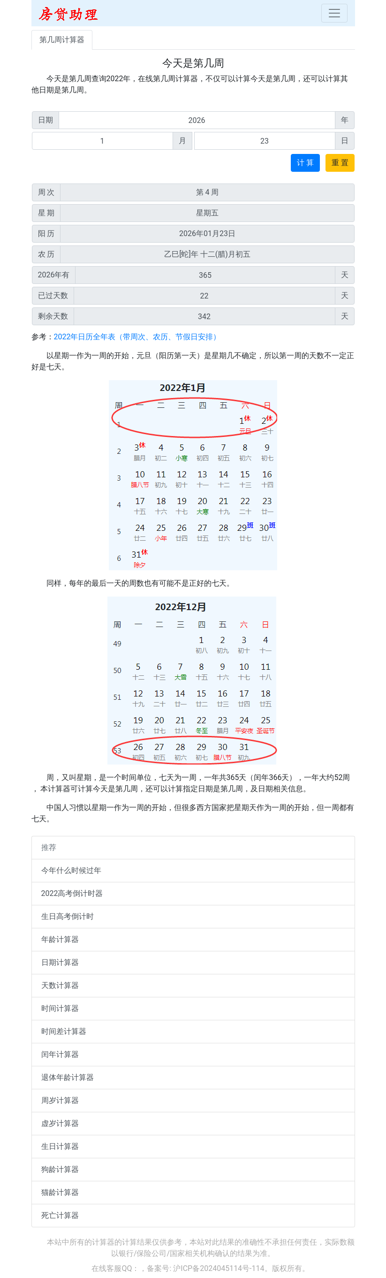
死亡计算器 (60, 1215)
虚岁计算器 (60, 1123)
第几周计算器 (61, 39)
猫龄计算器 (60, 1192)
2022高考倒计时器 (72, 893)
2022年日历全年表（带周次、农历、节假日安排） (137, 336)
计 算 (305, 162)
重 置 (340, 162)
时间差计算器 (63, 1031)
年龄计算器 (60, 939)
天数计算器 (60, 985)
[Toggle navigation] (334, 13)
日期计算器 (60, 962)
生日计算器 (60, 1146)
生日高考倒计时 (67, 916)
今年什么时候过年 (71, 870)
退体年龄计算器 (67, 1077)
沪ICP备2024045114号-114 (218, 1268)
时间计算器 (60, 1008)
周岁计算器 (60, 1100)
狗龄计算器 (60, 1169)
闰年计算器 (60, 1054)
